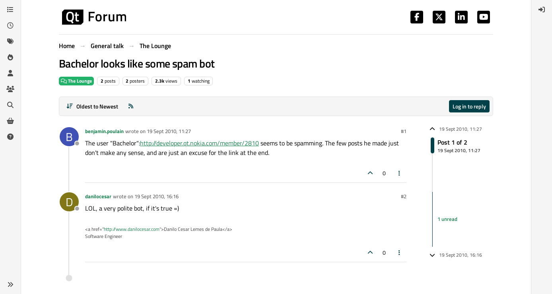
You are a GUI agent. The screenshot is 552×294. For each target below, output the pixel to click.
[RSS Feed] (131, 106)
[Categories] (10, 9)
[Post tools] (400, 173)
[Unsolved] (10, 136)
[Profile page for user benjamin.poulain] (69, 136)
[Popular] (10, 57)
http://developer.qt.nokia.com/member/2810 (199, 143)
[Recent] (10, 25)
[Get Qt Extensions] (10, 120)
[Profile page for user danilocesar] (69, 201)
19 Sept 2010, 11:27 (169, 131)
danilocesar (98, 196)
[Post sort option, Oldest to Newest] (92, 106)
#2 (403, 196)
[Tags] (10, 41)
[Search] (10, 105)
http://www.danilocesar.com (131, 229)
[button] (10, 284)
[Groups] (10, 89)
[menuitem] (542, 9)
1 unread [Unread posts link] (447, 219)
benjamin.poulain (104, 131)
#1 (403, 131)
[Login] (542, 9)
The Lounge (76, 81)
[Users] (10, 73)
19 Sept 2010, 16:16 (156, 196)
